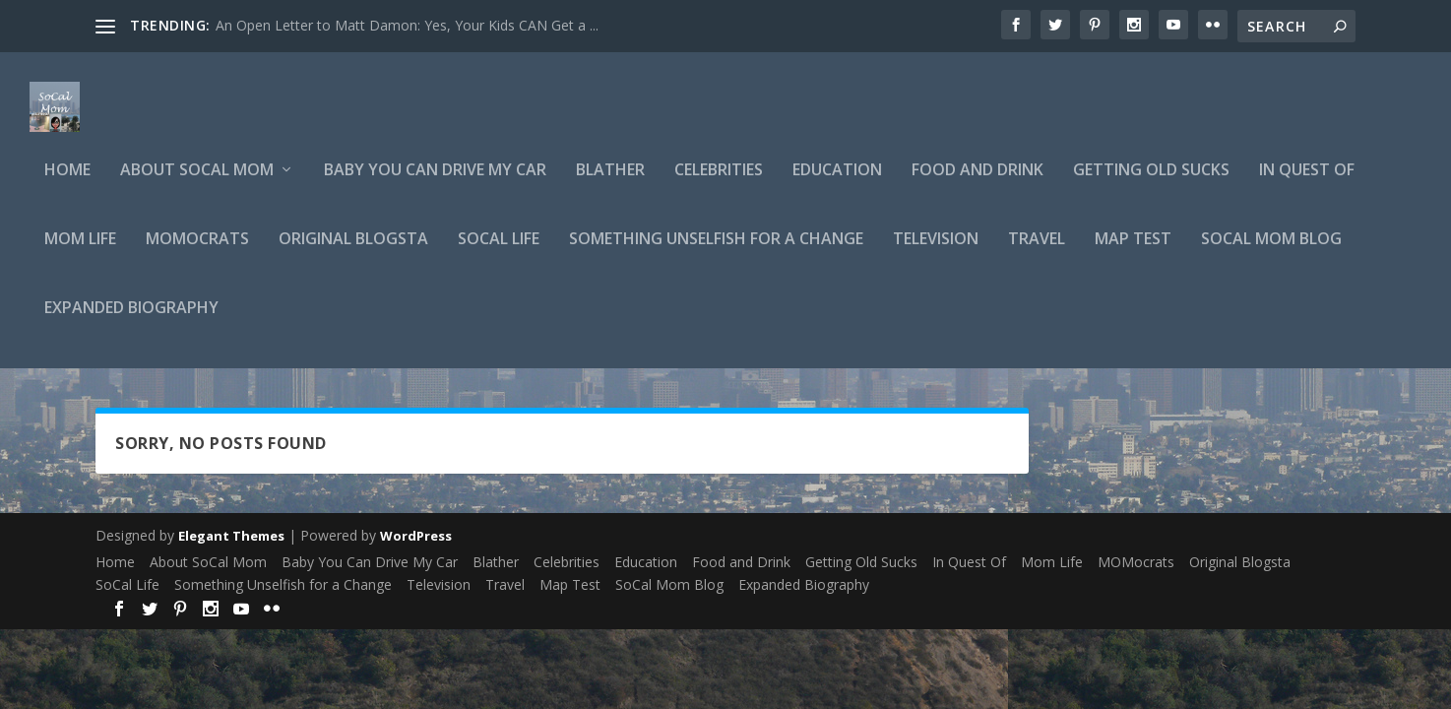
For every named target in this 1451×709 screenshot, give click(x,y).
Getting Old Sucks (1151, 183)
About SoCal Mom (197, 183)
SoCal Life (498, 252)
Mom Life (80, 252)
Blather (610, 183)
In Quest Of (1307, 183)
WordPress (416, 548)
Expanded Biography (131, 321)
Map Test (1133, 252)
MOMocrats (197, 252)
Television (935, 252)
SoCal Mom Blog (1271, 252)
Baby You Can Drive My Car (435, 183)
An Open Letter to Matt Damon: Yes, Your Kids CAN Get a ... (407, 25)
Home (67, 183)
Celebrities (718, 183)
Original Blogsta (353, 252)
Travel (1036, 252)
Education (837, 183)
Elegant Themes (231, 548)
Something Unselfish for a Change (716, 252)
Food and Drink (977, 183)
